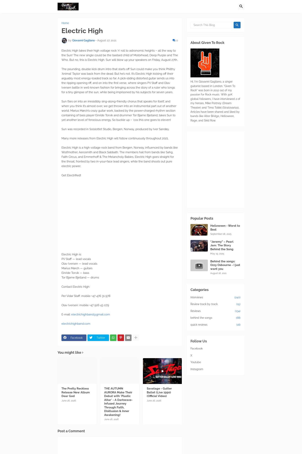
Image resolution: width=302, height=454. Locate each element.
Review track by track (215, 304)
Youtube (195, 362)
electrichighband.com (75, 323)
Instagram (196, 369)
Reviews (215, 311)
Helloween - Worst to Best (225, 227)
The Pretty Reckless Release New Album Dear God (75, 392)
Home (65, 23)
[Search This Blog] (211, 25)
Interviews (215, 297)
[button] (241, 6)
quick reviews (215, 325)
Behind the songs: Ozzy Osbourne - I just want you (225, 265)
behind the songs (215, 318)
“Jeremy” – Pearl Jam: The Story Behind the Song (221, 245)
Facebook (196, 348)
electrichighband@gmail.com (90, 314)
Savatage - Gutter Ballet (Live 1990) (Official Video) (159, 392)
